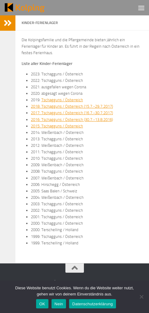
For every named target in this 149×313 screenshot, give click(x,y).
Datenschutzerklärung (92, 304)
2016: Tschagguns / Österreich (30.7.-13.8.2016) (72, 119)
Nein (59, 304)
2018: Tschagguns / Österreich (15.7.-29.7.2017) (72, 106)
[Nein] (141, 297)
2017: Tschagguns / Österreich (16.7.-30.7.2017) (72, 112)
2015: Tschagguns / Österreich (57, 126)
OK (42, 304)
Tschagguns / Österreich (62, 100)
